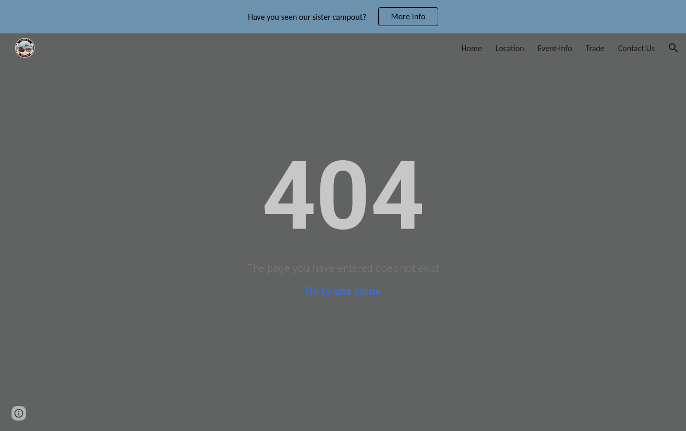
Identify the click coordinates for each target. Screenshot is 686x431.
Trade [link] (595, 48)
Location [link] (510, 48)
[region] (343, 16)
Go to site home (343, 291)
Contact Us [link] (636, 48)
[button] (673, 48)
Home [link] (472, 48)
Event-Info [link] (555, 48)
